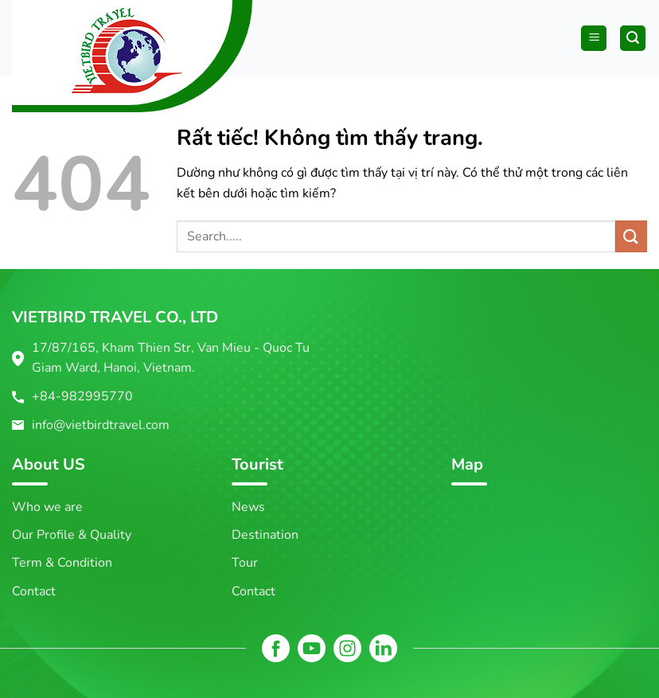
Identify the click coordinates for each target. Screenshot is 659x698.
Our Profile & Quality (71, 535)
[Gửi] (631, 236)
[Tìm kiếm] (632, 38)
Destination (265, 535)
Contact (34, 591)
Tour (245, 562)
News (248, 507)
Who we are (47, 507)
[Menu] (593, 38)
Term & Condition (62, 562)
